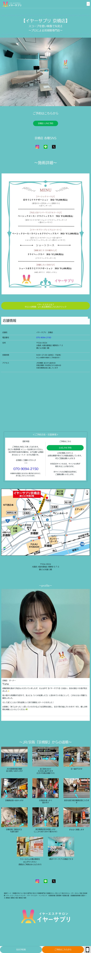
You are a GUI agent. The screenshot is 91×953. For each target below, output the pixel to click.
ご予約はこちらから (62, 949)
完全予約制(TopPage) (21, 951)
